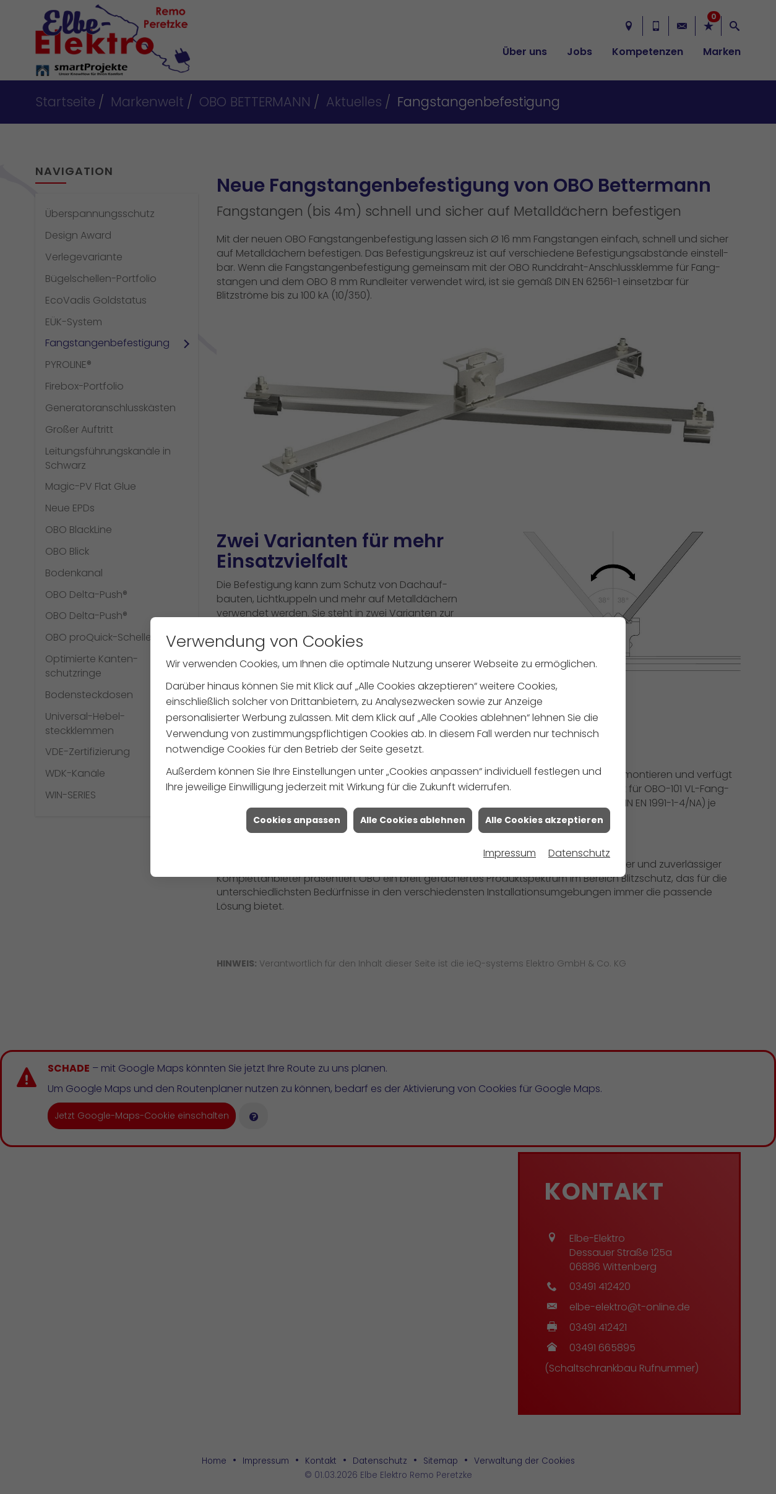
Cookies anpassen (296, 791)
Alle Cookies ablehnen (412, 791)
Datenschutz (579, 824)
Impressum (509, 824)
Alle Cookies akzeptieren (544, 791)
